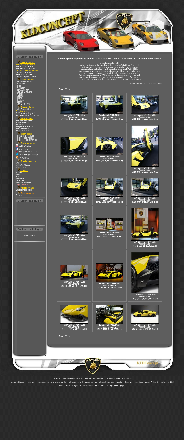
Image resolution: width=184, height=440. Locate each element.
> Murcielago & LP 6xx (25, 82)
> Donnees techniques (25, 136)
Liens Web (20, 181)
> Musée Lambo (22, 129)
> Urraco (19, 94)
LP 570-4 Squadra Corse (26, 77)
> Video (19, 163)
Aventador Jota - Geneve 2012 (28, 115)
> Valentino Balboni (23, 123)
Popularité (153, 84)
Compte (19, 195)
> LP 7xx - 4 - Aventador (25, 69)
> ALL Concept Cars (24, 109)
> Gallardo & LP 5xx (24, 75)
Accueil (19, 173)
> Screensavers (22, 167)
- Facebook (22, 149)
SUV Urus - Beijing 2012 (25, 113)
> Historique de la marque (26, 140)
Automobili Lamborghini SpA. (162, 382)
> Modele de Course (24, 121)
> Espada (20, 100)
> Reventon (20, 84)
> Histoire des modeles (25, 138)
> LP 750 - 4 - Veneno (24, 67)
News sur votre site (23, 183)
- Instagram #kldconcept (27, 152)
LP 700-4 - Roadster (24, 73)
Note (160, 84)
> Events (19, 125)
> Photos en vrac (22, 131)
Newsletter (20, 179)
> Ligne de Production (25, 127)
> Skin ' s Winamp (23, 165)
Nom (145, 84)
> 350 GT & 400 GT (24, 104)
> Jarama (19, 96)
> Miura (19, 102)
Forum (18, 177)
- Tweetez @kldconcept (27, 155)
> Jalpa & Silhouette (24, 92)
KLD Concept (29, 236)
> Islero (19, 98)
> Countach (20, 88)
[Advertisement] (30, 214)
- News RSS (22, 158)
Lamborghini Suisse (24, 190)
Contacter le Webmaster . (124, 378)
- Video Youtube (24, 146)
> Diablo (19, 86)
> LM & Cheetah (22, 90)
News (18, 175)
